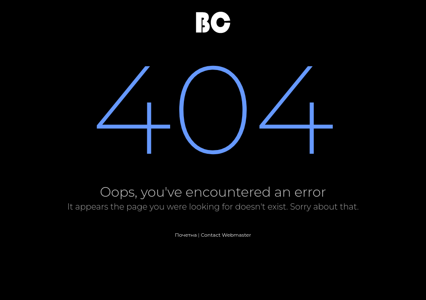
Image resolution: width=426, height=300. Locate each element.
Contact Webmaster (226, 235)
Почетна (186, 235)
